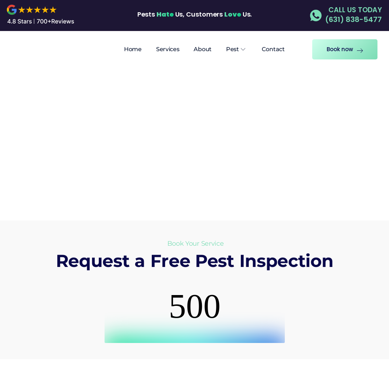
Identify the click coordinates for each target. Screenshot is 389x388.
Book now (345, 49)
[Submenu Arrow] (243, 49)
